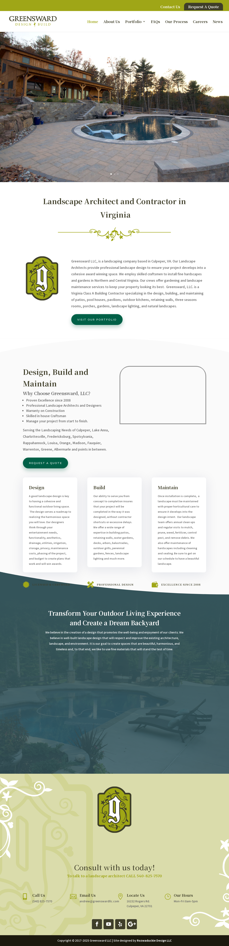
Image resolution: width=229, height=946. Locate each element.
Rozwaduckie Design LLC (154, 940)
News (218, 22)
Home (92, 22)
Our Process (176, 22)
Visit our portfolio (97, 319)
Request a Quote (45, 463)
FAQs (155, 22)
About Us (111, 22)
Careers (200, 22)
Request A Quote (203, 6)
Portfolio (133, 22)
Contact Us (170, 7)
